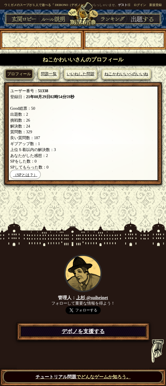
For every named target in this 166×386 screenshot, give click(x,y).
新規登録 (155, 5)
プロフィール (19, 74)
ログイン (140, 5)
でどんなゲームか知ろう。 (83, 376)
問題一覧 (49, 74)
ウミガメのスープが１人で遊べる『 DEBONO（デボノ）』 (45, 5)
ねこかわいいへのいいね (126, 74)
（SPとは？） (25, 174)
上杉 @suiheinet (92, 297)
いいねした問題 (80, 74)
